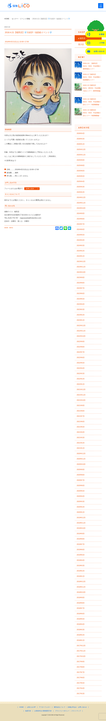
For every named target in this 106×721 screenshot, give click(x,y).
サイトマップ (76, 711)
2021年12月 (81, 389)
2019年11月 (81, 523)
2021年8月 (81, 411)
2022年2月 (81, 379)
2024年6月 (81, 229)
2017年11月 (81, 651)
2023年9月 (81, 277)
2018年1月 (81, 640)
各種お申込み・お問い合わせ (77, 707)
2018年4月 (81, 624)
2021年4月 (81, 432)
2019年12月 (81, 517)
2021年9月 (81, 405)
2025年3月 (81, 187)
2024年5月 (81, 235)
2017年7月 (81, 672)
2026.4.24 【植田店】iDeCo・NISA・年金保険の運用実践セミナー (92, 66)
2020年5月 (81, 491)
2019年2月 (81, 571)
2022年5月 (81, 363)
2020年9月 (81, 469)
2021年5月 (81, 427)
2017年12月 (81, 645)
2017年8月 (81, 667)
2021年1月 (81, 448)
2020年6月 (81, 485)
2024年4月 (81, 240)
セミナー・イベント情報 (21, 19)
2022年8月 (81, 347)
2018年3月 (81, 629)
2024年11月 (81, 203)
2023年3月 (81, 309)
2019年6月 (81, 549)
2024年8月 (81, 219)
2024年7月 (81, 224)
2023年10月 (81, 272)
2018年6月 (81, 613)
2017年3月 (81, 693)
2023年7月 (81, 288)
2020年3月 (81, 501)
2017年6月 (81, 677)
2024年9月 (81, 213)
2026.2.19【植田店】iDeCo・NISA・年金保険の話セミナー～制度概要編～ (92, 112)
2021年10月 (81, 400)
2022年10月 (81, 336)
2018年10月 (81, 592)
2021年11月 (81, 395)
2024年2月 (81, 251)
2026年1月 (81, 144)
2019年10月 (81, 528)
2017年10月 (81, 656)
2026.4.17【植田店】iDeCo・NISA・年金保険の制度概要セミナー (92, 77)
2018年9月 (81, 597)
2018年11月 (81, 587)
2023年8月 (81, 283)
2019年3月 (81, 565)
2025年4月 (81, 181)
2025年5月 (81, 176)
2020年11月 (81, 459)
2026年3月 (81, 139)
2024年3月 (81, 245)
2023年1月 (81, 320)
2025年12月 (81, 149)
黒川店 (81, 44)
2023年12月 (81, 261)
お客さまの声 (31, 707)
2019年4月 (81, 560)
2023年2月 (81, 315)
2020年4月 (81, 496)
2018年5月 (81, 619)
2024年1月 (81, 256)
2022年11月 (81, 331)
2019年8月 (81, 539)
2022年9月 (81, 341)
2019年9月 (81, 533)
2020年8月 (81, 475)
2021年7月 (81, 416)
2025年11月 (81, 155)
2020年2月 (81, 507)
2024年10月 (81, 208)
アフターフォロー (45, 707)
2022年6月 (81, 357)
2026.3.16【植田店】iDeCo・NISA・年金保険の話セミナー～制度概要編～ (92, 101)
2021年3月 (81, 437)
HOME (6, 19)
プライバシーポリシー (62, 711)
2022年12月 (81, 325)
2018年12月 (81, 581)
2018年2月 (81, 635)
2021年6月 (81, 421)
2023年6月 (81, 293)
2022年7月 (81, 352)
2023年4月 (81, 304)
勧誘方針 (28, 711)
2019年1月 (81, 576)
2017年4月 (81, 688)
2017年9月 (81, 661)
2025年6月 (81, 171)
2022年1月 (81, 384)
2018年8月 (81, 603)
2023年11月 (81, 267)
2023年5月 (81, 299)
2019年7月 (81, 544)
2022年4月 (81, 368)
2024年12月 (81, 197)
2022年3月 (81, 373)
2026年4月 (81, 133)
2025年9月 (81, 160)
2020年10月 (81, 464)
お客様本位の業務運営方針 (43, 711)
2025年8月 (81, 165)
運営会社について (59, 707)
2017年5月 (81, 683)
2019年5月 (81, 555)
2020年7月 (81, 480)
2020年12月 (81, 453)
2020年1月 (81, 512)
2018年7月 (81, 608)
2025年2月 (81, 192)
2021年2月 (81, 443)
